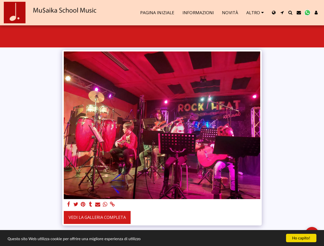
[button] (282, 12)
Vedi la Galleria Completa (97, 217)
